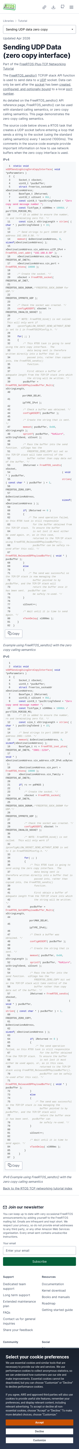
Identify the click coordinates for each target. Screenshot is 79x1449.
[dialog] (39, 1398)
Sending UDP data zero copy (27, 29)
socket (40, 84)
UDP (43, 80)
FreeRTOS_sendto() (23, 75)
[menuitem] (44, 7)
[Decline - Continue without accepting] (39, 1431)
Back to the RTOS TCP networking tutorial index (37, 1188)
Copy (14, 633)
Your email (9, 1243)
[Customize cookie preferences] (39, 1440)
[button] (62, 7)
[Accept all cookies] (39, 1422)
